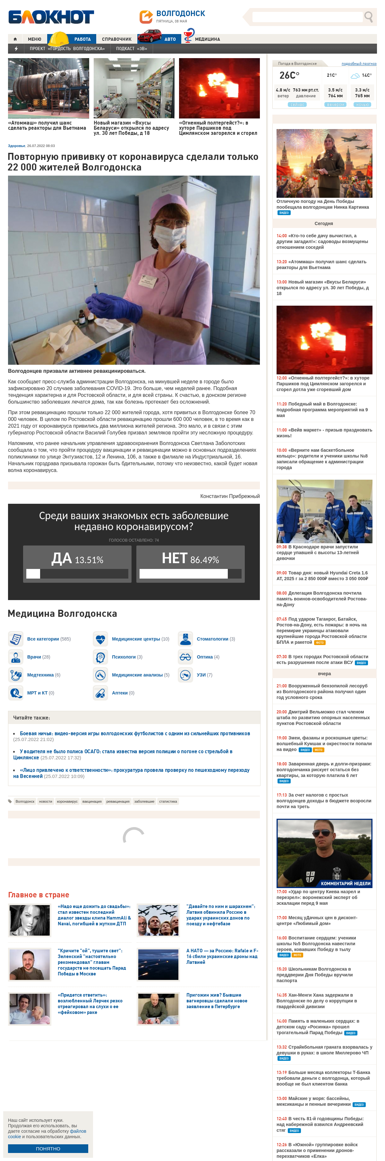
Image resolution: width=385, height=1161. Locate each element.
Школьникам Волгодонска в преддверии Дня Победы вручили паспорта (315, 974)
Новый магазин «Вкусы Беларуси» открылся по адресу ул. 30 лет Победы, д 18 (323, 287)
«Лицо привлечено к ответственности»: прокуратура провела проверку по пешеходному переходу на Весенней (131, 773)
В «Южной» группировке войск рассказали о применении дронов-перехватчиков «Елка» (317, 1150)
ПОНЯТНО (48, 1148)
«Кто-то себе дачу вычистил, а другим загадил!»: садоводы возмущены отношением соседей (322, 241)
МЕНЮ (34, 39)
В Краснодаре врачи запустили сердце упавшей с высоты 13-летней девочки (318, 552)
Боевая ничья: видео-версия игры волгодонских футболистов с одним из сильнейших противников (135, 733)
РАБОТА (69, 39)
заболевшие (144, 801)
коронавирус (67, 801)
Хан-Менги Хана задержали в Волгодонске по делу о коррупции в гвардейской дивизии (317, 1000)
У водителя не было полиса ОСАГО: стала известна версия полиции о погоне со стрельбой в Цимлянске (122, 754)
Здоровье (16, 146)
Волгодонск (25, 801)
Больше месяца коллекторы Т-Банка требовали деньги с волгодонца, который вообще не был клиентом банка (323, 1078)
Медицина (202, 38)
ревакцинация (118, 801)
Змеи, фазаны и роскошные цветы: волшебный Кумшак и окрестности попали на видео (324, 743)
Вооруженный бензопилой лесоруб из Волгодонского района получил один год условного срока (322, 691)
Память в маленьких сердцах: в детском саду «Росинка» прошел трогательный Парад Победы (318, 1026)
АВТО (156, 39)
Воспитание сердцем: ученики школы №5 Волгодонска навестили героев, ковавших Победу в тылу (316, 943)
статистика (168, 801)
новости (45, 801)
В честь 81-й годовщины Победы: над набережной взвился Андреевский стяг (320, 1124)
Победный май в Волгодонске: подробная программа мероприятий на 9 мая (322, 409)
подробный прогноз (359, 63)
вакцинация (92, 801)
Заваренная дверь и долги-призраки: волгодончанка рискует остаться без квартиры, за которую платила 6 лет (324, 769)
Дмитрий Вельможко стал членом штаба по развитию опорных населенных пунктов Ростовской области (323, 717)
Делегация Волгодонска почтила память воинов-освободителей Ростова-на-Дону (322, 598)
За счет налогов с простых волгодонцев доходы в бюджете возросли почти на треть (324, 800)
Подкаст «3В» (131, 48)
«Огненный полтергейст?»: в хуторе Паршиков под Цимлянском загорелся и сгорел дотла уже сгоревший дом (323, 383)
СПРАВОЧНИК (117, 39)
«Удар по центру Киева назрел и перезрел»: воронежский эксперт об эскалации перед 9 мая (318, 897)
